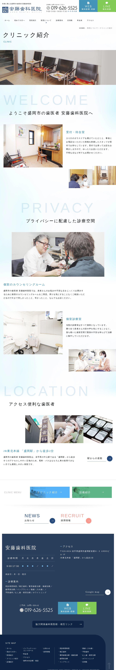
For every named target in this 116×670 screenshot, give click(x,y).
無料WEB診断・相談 (31, 661)
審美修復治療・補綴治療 (69, 655)
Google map (98, 592)
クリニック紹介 (12, 658)
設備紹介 (10, 662)
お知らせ (40, 518)
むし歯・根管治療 (89, 655)
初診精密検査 (65, 648)
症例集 (70, 20)
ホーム (7, 20)
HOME (82, 28)
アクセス (90, 20)
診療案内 (59, 20)
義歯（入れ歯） (88, 648)
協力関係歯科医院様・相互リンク (60, 624)
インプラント (65, 662)
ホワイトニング (88, 658)
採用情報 (76, 518)
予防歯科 (85, 652)
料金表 (79, 20)
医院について (46, 20)
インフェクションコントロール (29, 649)
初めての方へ (19, 20)
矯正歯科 (63, 652)
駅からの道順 (99, 458)
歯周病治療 (64, 658)
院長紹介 (33, 20)
